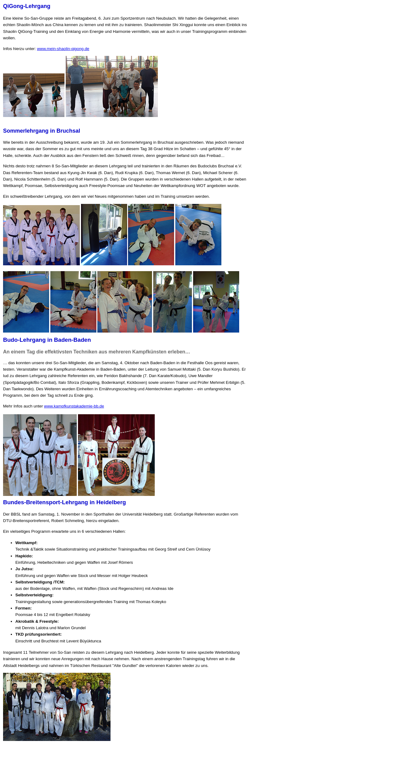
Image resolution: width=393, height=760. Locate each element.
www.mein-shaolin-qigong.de (63, 48)
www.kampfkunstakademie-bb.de (74, 406)
